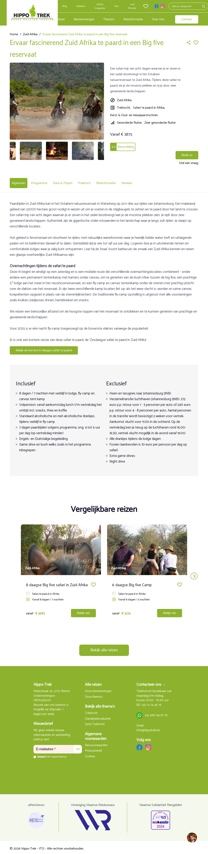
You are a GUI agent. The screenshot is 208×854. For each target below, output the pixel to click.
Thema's (109, 19)
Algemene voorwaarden (95, 734)
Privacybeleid (93, 748)
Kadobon (80, 6)
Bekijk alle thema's (100, 704)
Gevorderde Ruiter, (129, 122)
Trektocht (91, 710)
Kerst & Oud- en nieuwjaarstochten (134, 115)
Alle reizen (58, 19)
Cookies (90, 754)
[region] (192, 838)
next (194, 573)
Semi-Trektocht (95, 722)
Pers (117, 6)
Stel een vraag (188, 163)
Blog (64, 6)
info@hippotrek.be (148, 728)
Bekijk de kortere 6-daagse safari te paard (44, 348)
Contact (186, 19)
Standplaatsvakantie (98, 716)
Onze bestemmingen (98, 689)
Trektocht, (124, 107)
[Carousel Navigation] (103, 573)
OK (78, 746)
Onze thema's (94, 694)
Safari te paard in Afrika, (149, 107)
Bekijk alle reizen (104, 647)
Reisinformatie (133, 19)
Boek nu (186, 155)
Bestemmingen (84, 19)
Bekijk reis (83, 610)
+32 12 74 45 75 (151, 702)
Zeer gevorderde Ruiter (160, 122)
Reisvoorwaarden (96, 743)
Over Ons (158, 19)
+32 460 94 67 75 (156, 713)
